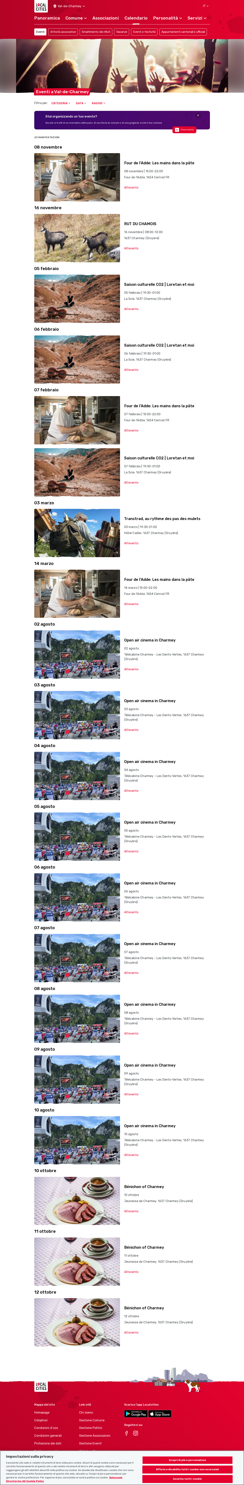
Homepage (41, 1412)
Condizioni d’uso (46, 1428)
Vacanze (121, 32)
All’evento (131, 187)
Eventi (40, 32)
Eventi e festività (144, 32)
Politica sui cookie (47, 1451)
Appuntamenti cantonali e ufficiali (183, 32)
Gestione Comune (91, 1420)
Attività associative (63, 32)
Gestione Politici (90, 1428)
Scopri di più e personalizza (187, 1463)
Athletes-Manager (92, 1451)
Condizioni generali (48, 1435)
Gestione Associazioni (94, 1435)
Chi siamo (86, 1412)
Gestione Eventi (90, 1443)
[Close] (198, 115)
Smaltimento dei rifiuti (96, 32)
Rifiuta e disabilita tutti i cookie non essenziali (187, 1473)
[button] (69, 6)
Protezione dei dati (47, 1443)
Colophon (41, 1420)
